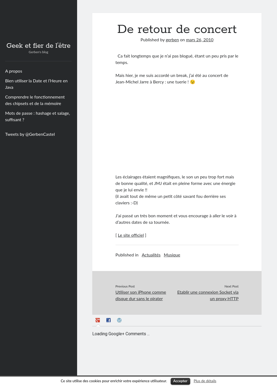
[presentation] (98, 321)
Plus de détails (205, 381)
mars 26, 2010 (199, 39)
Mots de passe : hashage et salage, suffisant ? (37, 116)
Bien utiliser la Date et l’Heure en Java (36, 84)
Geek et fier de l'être (38, 46)
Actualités (151, 254)
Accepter (180, 381)
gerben (172, 39)
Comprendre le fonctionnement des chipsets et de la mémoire (35, 100)
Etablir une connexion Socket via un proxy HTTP (208, 295)
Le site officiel (131, 235)
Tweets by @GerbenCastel (30, 134)
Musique (172, 254)
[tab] (98, 321)
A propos (13, 70)
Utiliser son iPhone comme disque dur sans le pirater (141, 295)
